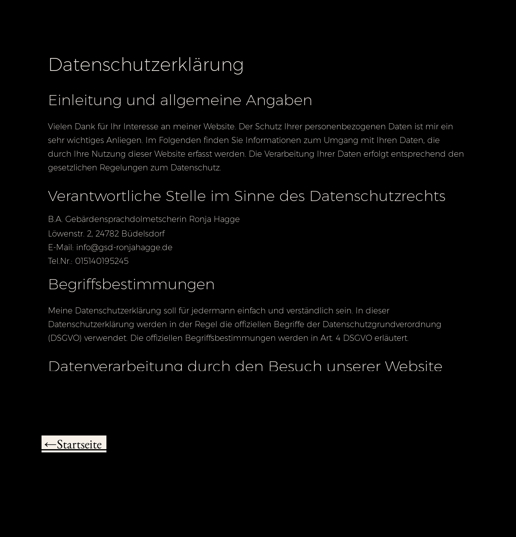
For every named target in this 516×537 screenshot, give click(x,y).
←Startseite (74, 443)
